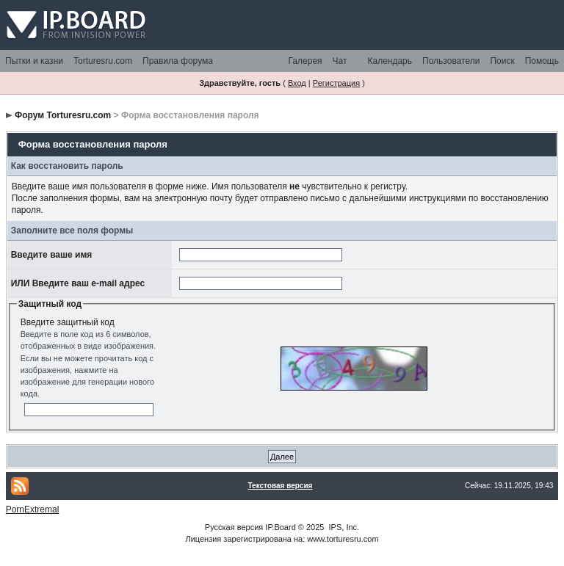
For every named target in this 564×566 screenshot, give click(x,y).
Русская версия (234, 527)
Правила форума (177, 61)
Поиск (502, 61)
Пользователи (451, 61)
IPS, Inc (343, 527)
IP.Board (280, 527)
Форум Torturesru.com (63, 115)
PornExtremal (32, 509)
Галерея (305, 61)
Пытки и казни (34, 61)
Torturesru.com (102, 61)
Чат (340, 61)
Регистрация (336, 83)
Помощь (542, 61)
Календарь (389, 61)
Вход (297, 83)
